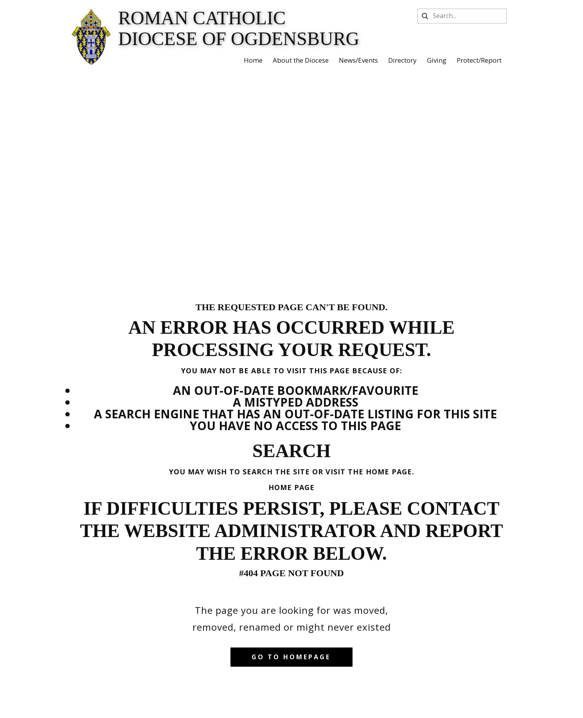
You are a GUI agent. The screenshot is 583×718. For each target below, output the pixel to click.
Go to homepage (291, 657)
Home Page (291, 487)
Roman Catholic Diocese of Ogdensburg (238, 28)
